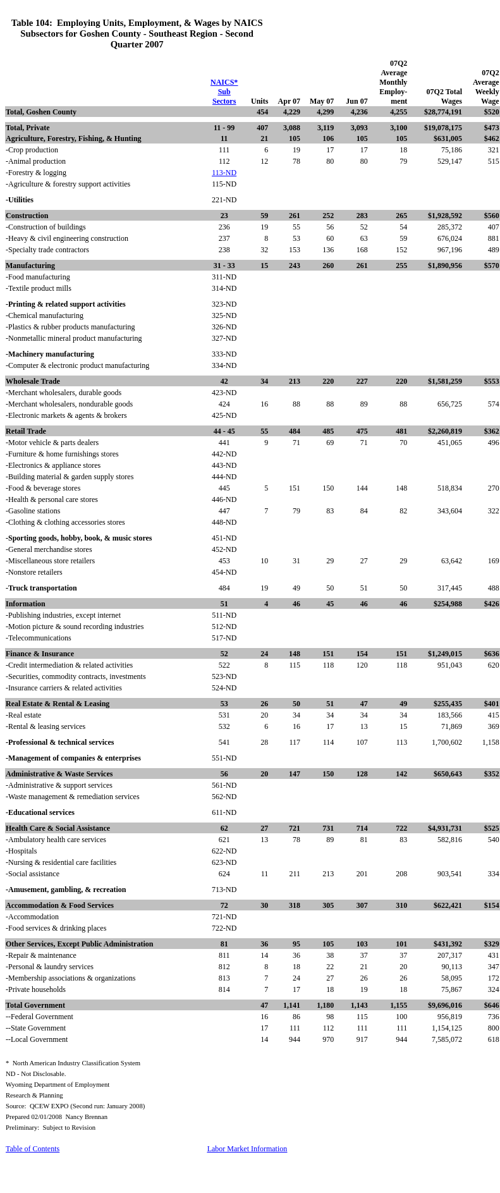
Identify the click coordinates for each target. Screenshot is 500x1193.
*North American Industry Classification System (73, 1063)
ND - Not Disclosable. (36, 1073)
